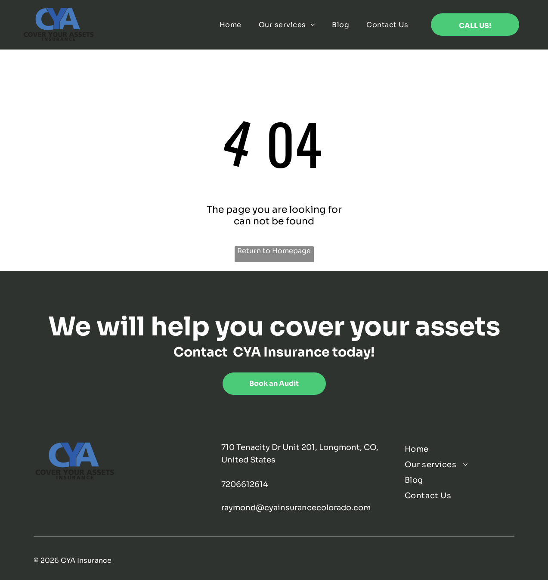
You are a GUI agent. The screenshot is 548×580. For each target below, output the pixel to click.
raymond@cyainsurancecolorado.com (296, 507)
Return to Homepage (274, 250)
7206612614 (244, 484)
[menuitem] (230, 24)
